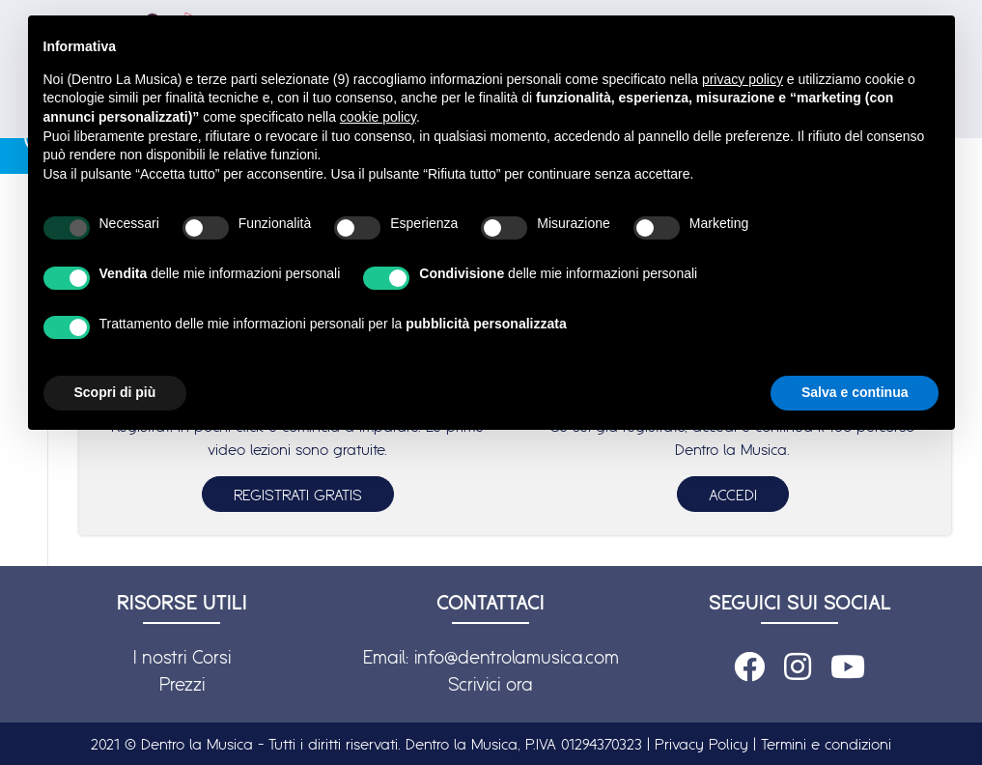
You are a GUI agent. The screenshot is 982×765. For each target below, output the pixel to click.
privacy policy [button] (742, 79)
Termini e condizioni (826, 743)
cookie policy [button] (378, 117)
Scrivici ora (490, 683)
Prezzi (182, 683)
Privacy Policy (701, 743)
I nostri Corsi (182, 656)
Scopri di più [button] (115, 392)
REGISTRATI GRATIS (298, 494)
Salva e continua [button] (854, 392)
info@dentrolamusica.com (516, 656)
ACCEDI (733, 494)
